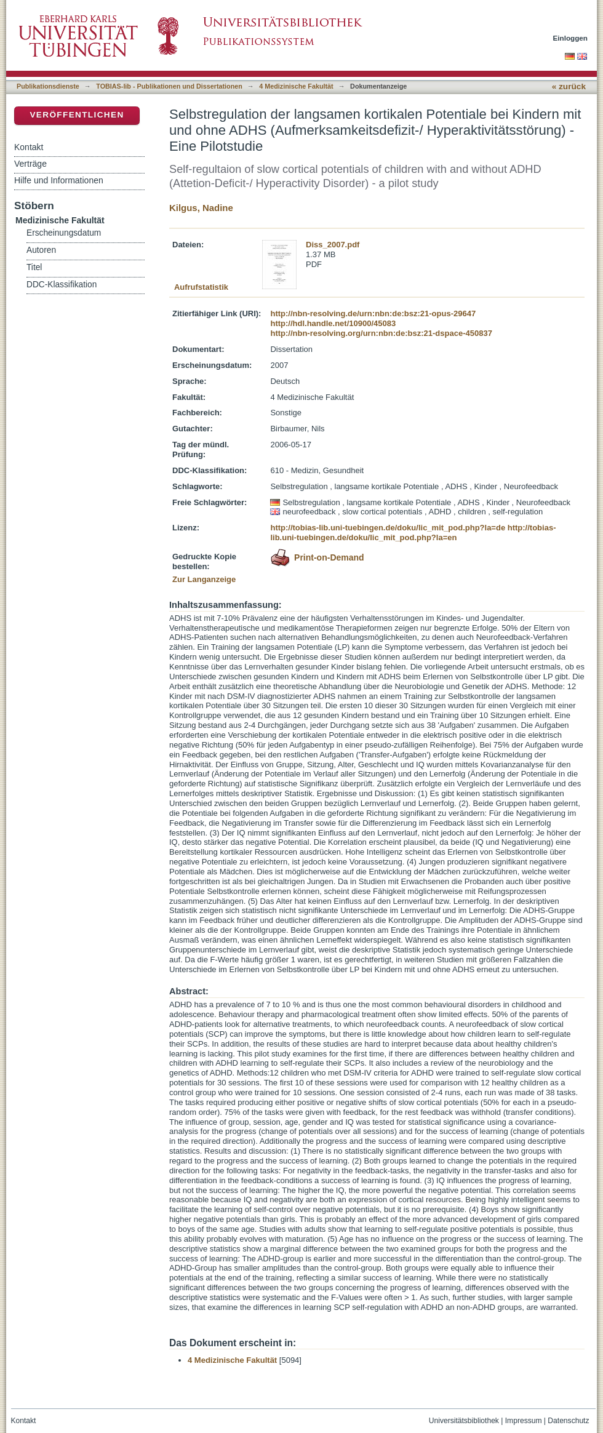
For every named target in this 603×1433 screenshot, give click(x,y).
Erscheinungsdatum (63, 233)
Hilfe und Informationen (58, 180)
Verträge (30, 164)
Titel (34, 267)
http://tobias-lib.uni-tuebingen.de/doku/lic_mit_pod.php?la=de (387, 527)
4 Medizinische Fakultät (296, 86)
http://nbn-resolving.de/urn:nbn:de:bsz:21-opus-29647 (373, 313)
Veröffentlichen (77, 114)
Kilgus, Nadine (201, 207)
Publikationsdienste (48, 86)
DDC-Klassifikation (61, 284)
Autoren (41, 250)
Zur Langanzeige (204, 579)
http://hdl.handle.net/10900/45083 (333, 323)
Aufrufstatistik (201, 287)
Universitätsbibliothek (464, 1420)
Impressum (523, 1420)
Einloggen (570, 38)
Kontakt (28, 147)
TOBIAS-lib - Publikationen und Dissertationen (169, 86)
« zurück (569, 86)
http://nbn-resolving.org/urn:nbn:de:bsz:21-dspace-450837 (381, 333)
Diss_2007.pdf (332, 244)
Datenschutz (568, 1420)
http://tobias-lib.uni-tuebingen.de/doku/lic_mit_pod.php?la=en (413, 532)
